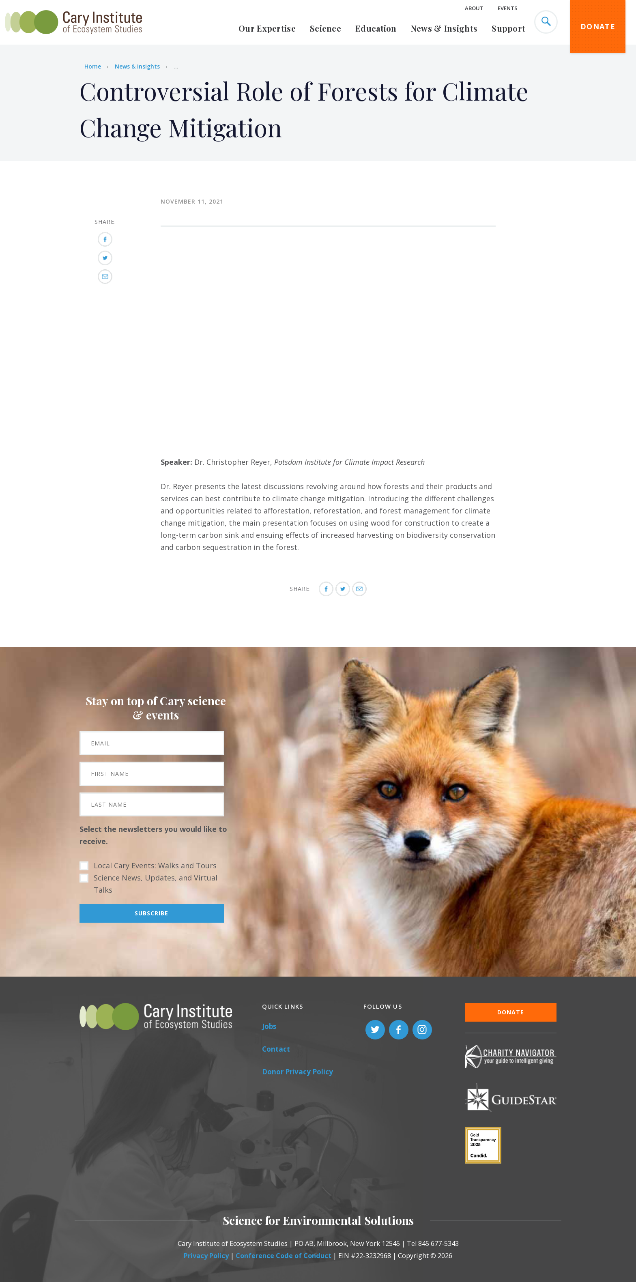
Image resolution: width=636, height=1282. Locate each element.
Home (92, 66)
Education (376, 28)
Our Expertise (267, 28)
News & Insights (444, 28)
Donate (597, 26)
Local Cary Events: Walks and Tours (155, 865)
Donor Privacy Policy (297, 1071)
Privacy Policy (206, 1255)
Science (325, 28)
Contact (276, 1049)
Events (508, 8)
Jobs (269, 1026)
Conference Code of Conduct (283, 1255)
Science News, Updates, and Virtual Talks (155, 884)
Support (508, 28)
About (474, 8)
